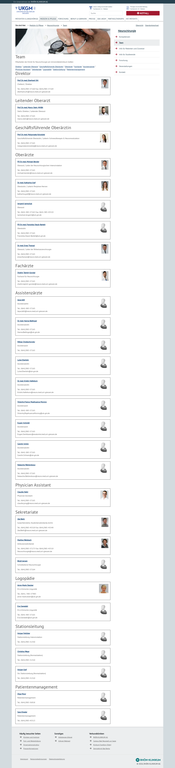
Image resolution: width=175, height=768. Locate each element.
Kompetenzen (124, 37)
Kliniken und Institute (31, 737)
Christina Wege (23, 651)
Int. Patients (131, 19)
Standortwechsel (152, 25)
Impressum (24, 759)
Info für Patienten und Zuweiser (131, 48)
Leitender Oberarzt (30, 66)
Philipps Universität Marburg (138, 7)
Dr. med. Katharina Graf (26, 182)
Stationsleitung (59, 69)
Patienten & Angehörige (26, 19)
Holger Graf (22, 669)
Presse (92, 19)
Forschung (63, 19)
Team (65, 25)
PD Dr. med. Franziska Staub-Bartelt (31, 224)
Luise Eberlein (23, 360)
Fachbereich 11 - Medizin (100, 9)
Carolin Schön (23, 444)
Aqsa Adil (21, 300)
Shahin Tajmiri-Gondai (26, 272)
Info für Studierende (127, 54)
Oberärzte (69, 66)
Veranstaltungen (125, 66)
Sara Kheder (22, 712)
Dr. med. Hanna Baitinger (27, 321)
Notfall (144, 13)
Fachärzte (78, 66)
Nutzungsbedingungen (38, 759)
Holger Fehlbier (23, 633)
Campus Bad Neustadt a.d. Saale (104, 741)
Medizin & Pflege (48, 19)
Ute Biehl (21, 519)
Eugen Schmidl (23, 423)
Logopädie (47, 69)
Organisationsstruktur (31, 745)
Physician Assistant (22, 69)
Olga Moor (21, 694)
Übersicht (139, 25)
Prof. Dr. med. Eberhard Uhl (27, 80)
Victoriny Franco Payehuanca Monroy (32, 402)
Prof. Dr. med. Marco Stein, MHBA (30, 107)
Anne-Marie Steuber (25, 585)
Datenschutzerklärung (57, 759)
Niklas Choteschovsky (26, 342)
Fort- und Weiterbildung (32, 741)
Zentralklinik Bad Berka (101, 748)
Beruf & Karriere (79, 19)
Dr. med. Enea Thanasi (26, 245)
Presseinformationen (30, 748)
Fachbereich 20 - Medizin (137, 9)
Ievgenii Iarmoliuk (24, 203)
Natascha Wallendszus (26, 465)
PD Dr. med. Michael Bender (28, 161)
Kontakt (122, 72)
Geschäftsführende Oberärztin (51, 66)
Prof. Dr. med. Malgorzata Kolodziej (31, 134)
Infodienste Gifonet (65, 737)
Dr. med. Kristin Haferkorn (27, 381)
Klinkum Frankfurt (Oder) (102, 745)
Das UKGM (101, 19)
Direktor (18, 66)
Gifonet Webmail (64, 741)
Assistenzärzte (88, 66)
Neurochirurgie (53, 25)
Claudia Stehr (22, 492)
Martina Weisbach (24, 540)
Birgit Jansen (22, 561)
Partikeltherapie (116, 19)
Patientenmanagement (76, 69)
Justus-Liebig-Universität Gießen (102, 7)
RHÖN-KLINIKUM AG (100, 737)
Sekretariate (36, 69)
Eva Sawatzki (22, 606)
